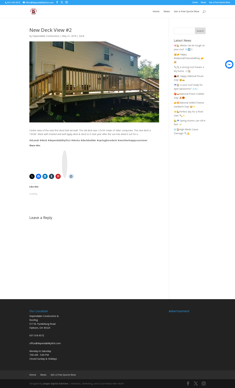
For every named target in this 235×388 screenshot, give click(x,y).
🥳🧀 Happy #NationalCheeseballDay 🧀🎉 (188, 58)
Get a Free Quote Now (219, 2)
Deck (81, 35)
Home (195, 2)
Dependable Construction (45, 35)
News (203, 2)
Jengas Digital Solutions (55, 383)
